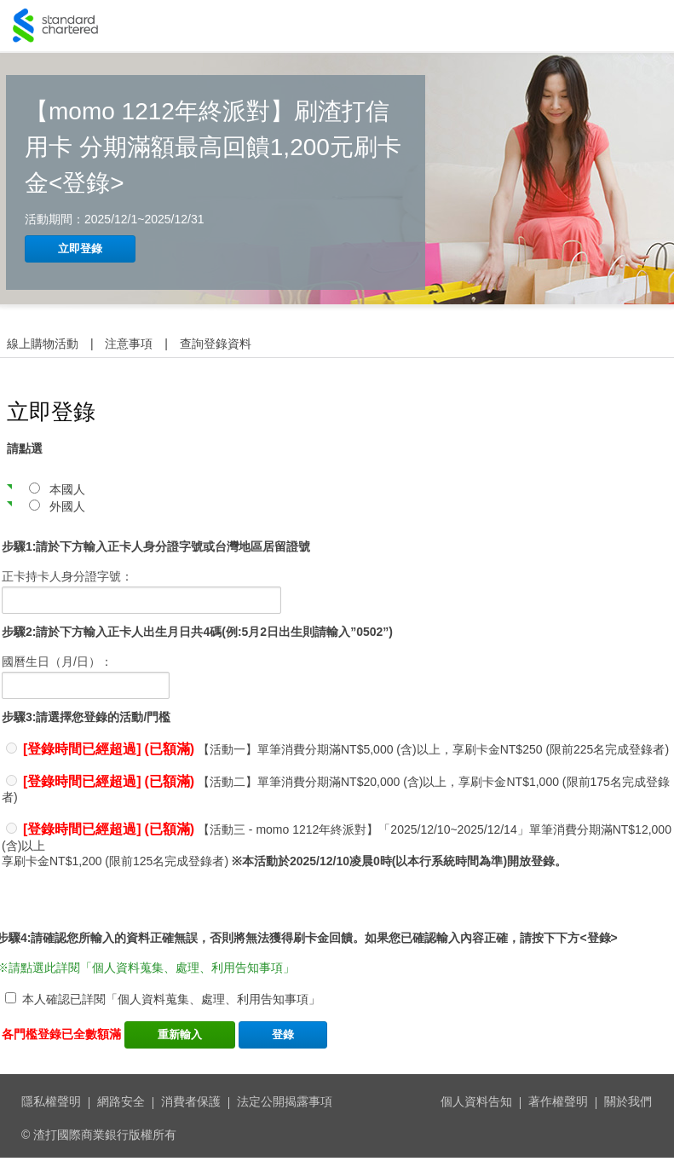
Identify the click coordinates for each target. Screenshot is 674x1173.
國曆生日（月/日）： (57, 661)
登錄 (283, 1034)
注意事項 (129, 343)
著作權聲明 (558, 1101)
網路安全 (121, 1101)
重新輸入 (180, 1034)
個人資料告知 (476, 1101)
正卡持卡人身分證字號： (67, 576)
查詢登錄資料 (215, 343)
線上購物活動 (42, 343)
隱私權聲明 (51, 1101)
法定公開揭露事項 (284, 1101)
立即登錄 (80, 248)
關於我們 (628, 1101)
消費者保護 (191, 1101)
